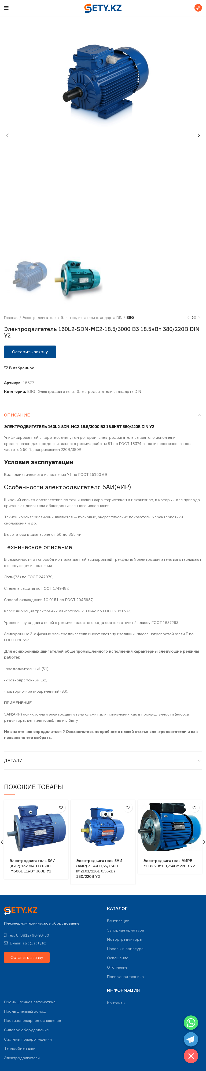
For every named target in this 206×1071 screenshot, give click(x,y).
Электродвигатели (40, 317)
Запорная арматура (125, 930)
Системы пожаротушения (28, 1039)
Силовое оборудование (26, 1029)
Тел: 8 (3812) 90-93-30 (26, 935)
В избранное (21, 368)
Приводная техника (125, 976)
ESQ (130, 317)
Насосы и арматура (125, 948)
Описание (17, 415)
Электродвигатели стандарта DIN (91, 317)
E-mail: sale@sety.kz (25, 943)
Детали (13, 760)
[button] (30, 352)
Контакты (116, 1002)
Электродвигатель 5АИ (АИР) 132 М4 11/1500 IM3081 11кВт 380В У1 (32, 865)
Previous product (188, 317)
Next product (199, 317)
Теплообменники (19, 1048)
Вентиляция (118, 920)
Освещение (117, 957)
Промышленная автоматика (30, 1002)
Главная (11, 317)
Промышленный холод (25, 1011)
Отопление (117, 967)
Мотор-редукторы (124, 939)
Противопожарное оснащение (32, 1020)
